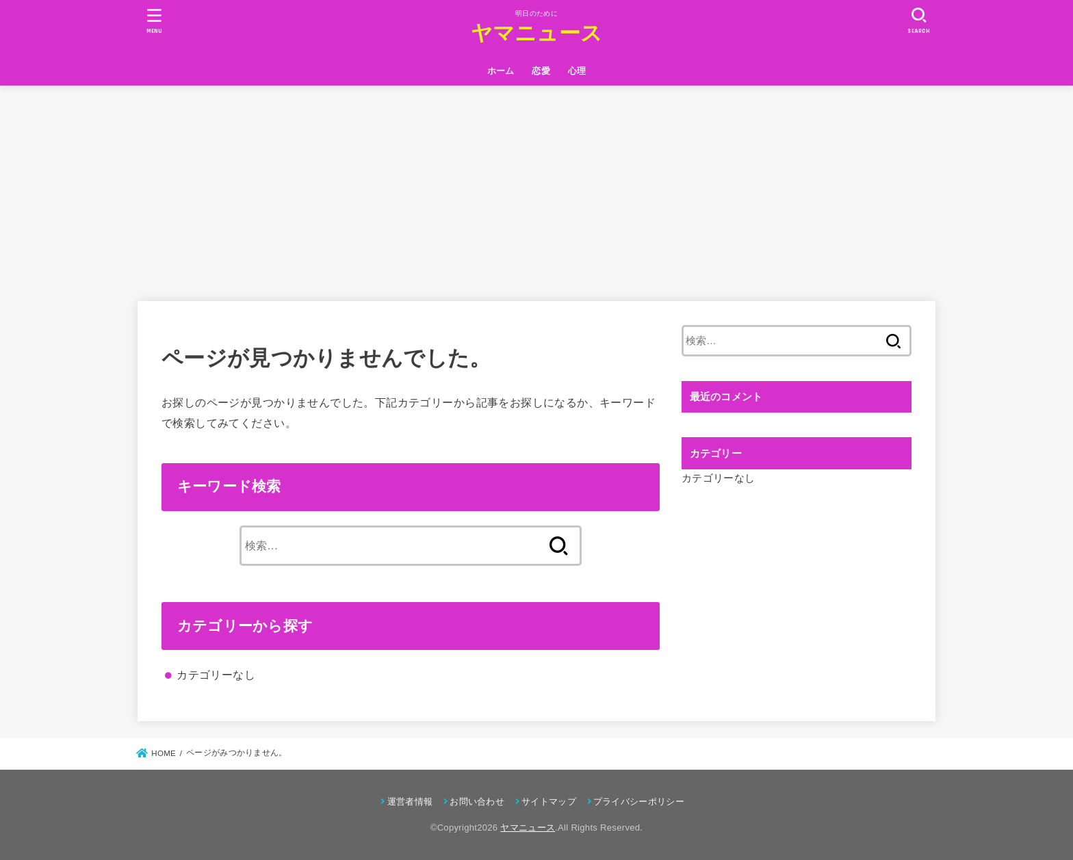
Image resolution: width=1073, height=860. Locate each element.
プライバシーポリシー (638, 801)
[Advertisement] (536, 188)
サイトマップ (548, 801)
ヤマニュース (537, 33)
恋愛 (541, 71)
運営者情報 (410, 801)
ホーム (501, 71)
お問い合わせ (477, 801)
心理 (577, 71)
